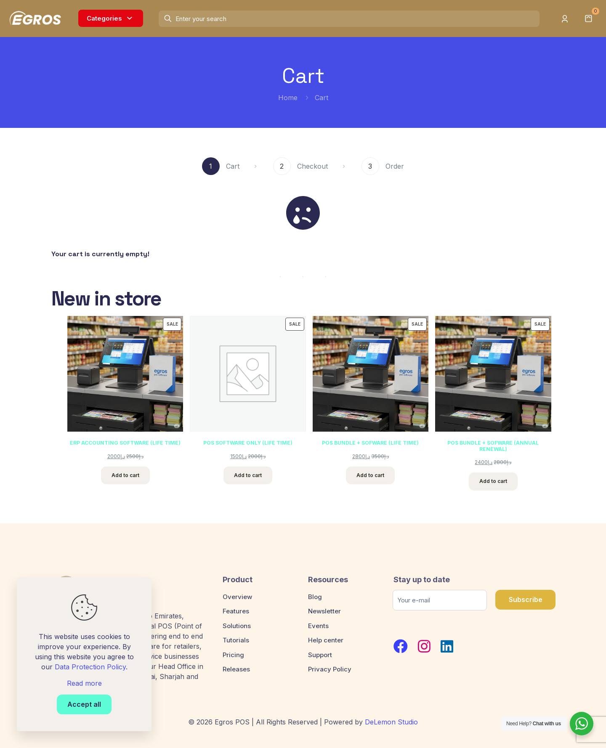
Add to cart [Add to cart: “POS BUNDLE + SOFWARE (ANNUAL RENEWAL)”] (493, 481)
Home (288, 97)
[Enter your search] (349, 19)
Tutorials (236, 640)
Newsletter (324, 611)
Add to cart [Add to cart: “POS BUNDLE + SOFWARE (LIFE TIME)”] (371, 475)
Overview (237, 597)
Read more (84, 683)
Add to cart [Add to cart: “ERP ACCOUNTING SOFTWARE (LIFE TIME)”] (125, 475)
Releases (236, 669)
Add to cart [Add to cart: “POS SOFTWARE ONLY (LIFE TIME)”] (248, 475)
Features (236, 611)
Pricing (233, 655)
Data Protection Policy (90, 667)
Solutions (237, 626)
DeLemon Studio (391, 722)
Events (318, 626)
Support (320, 655)
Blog (315, 597)
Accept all (84, 704)
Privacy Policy (329, 669)
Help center (325, 640)
